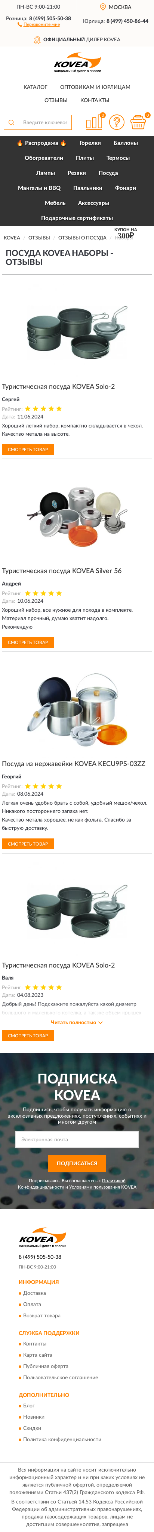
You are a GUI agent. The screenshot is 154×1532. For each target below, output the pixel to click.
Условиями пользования (94, 1187)
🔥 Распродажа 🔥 (41, 143)
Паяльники (87, 188)
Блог (29, 1406)
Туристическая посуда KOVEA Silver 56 (61, 571)
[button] (39, 24)
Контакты (95, 100)
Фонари (125, 188)
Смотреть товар (28, 449)
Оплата (32, 1304)
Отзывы (56, 100)
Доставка (34, 1293)
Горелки (90, 143)
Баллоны (126, 143)
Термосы (118, 158)
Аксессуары (93, 203)
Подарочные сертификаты (77, 218)
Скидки (32, 1428)
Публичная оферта (45, 1366)
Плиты (85, 158)
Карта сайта (37, 1355)
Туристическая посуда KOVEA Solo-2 (58, 387)
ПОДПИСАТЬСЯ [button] (77, 1163)
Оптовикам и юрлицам (95, 87)
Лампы (45, 173)
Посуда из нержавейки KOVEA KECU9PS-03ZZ (73, 764)
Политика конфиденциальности (62, 1440)
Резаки (77, 173)
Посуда (108, 173)
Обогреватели (44, 158)
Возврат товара (42, 1315)
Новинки (33, 1417)
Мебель (55, 203)
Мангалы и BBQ (39, 188)
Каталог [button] (35, 87)
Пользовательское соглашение (60, 1377)
